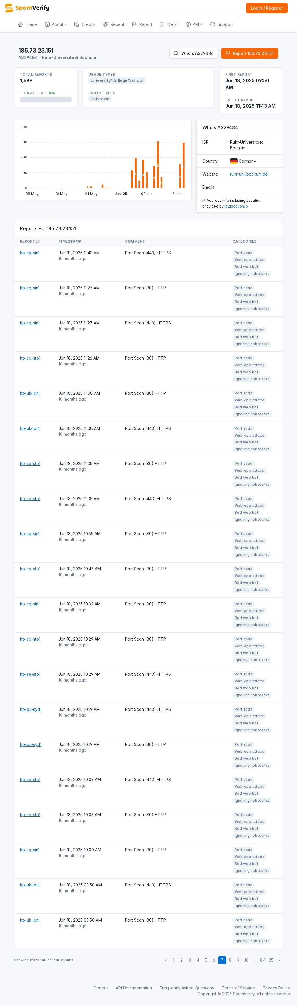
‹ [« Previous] (165, 960)
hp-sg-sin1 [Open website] (29, 252)
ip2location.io (236, 206)
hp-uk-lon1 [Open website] (30, 393)
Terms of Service (238, 987)
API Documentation (134, 987)
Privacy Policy (276, 987)
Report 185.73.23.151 (249, 53)
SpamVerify (244, 993)
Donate (101, 987)
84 (262, 960)
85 (271, 960)
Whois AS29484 (193, 53)
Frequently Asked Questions (187, 987)
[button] (55, 24)
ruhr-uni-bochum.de (249, 174)
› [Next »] (279, 960)
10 (247, 960)
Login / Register (267, 8)
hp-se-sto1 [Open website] (30, 358)
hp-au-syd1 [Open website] (30, 709)
